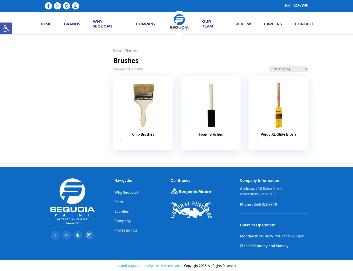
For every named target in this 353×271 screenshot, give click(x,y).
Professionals (126, 230)
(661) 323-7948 (296, 5)
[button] (6, 28)
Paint (118, 202)
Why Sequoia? (126, 192)
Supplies (121, 211)
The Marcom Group (149, 266)
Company (122, 221)
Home (117, 50)
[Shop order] (288, 69)
